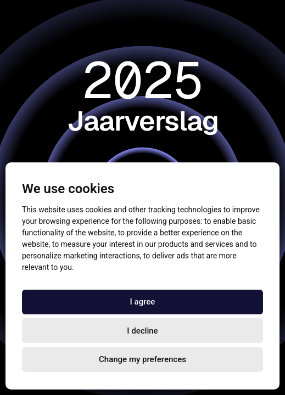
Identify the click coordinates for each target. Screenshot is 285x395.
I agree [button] (142, 302)
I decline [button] (142, 331)
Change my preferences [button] (142, 359)
